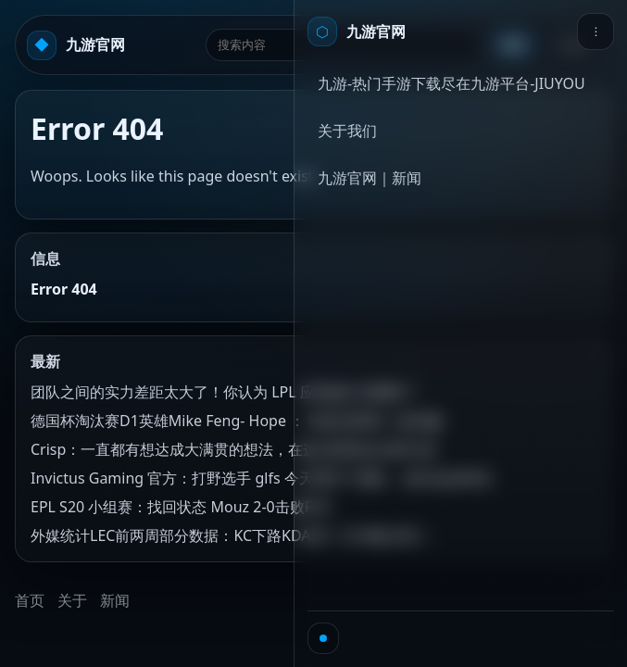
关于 (72, 600)
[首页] (356, 31)
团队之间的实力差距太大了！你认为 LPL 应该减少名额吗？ (225, 392)
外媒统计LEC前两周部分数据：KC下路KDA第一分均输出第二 (230, 535)
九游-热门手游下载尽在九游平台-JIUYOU (451, 83)
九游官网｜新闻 (369, 178)
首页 (29, 600)
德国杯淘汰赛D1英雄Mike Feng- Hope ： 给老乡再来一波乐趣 (236, 420)
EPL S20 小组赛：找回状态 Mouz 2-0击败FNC (181, 507)
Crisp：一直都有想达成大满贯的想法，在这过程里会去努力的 (233, 449)
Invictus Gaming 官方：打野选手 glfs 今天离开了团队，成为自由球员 (261, 478)
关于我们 (347, 130)
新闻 (115, 600)
